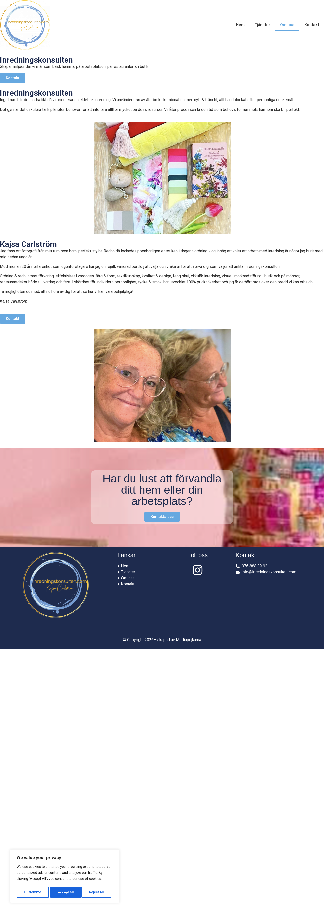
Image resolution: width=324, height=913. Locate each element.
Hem (240, 24)
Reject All (65, 892)
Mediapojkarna (188, 639)
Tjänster (262, 24)
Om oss (287, 24)
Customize (33, 892)
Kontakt (311, 24)
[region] (65, 877)
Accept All (97, 892)
